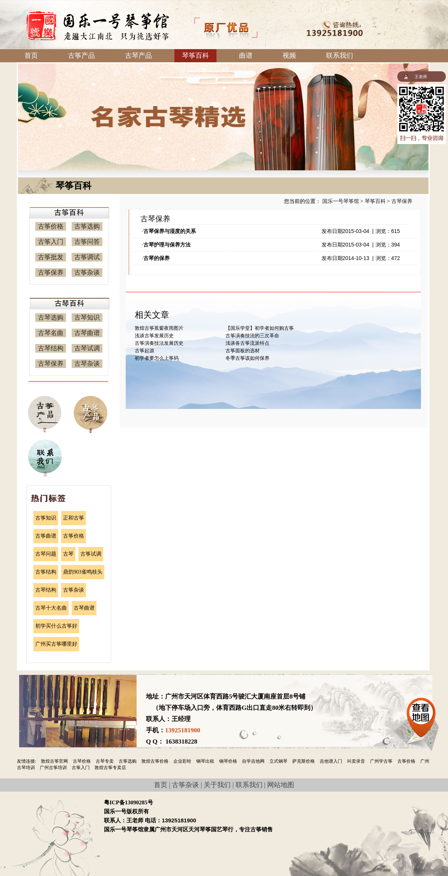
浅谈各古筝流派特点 (247, 343)
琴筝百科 (195, 55)
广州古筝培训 (53, 767)
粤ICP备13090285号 (128, 802)
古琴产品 (138, 55)
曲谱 (246, 55)
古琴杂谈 (87, 363)
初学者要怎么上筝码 (157, 358)
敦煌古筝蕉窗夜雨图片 (159, 328)
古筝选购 (87, 226)
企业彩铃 (182, 761)
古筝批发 (50, 257)
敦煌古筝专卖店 (110, 767)
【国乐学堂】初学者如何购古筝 (260, 328)
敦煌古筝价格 (154, 761)
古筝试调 (90, 554)
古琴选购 (50, 317)
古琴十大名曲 (51, 608)
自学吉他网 (253, 761)
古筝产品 (81, 55)
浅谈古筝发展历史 (154, 335)
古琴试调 (87, 348)
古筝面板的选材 (243, 350)
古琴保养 (50, 363)
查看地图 (421, 715)
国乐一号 (97, 25)
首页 (31, 55)
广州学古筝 (381, 761)
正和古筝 (73, 518)
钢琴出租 (205, 761)
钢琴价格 (228, 761)
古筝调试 (87, 257)
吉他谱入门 (331, 761)
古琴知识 (87, 317)
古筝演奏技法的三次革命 (252, 335)
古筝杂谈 (87, 272)
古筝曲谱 (45, 536)
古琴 (68, 554)
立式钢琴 (278, 761)
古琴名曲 (50, 333)
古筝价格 (50, 226)
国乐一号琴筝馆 (340, 201)
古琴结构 (50, 348)
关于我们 (217, 785)
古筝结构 (45, 572)
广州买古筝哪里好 (56, 644)
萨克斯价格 (303, 761)
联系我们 (339, 55)
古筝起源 (144, 350)
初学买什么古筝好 (56, 626)
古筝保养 (50, 272)
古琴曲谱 (87, 333)
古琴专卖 (105, 761)
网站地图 (280, 785)
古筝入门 (50, 241)
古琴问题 (45, 554)
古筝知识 (45, 518)
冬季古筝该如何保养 (247, 358)
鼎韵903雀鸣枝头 (82, 572)
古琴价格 (82, 761)
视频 (289, 55)
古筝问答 (87, 241)
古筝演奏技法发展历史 (159, 343)
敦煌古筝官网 (54, 761)
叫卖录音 (356, 761)
